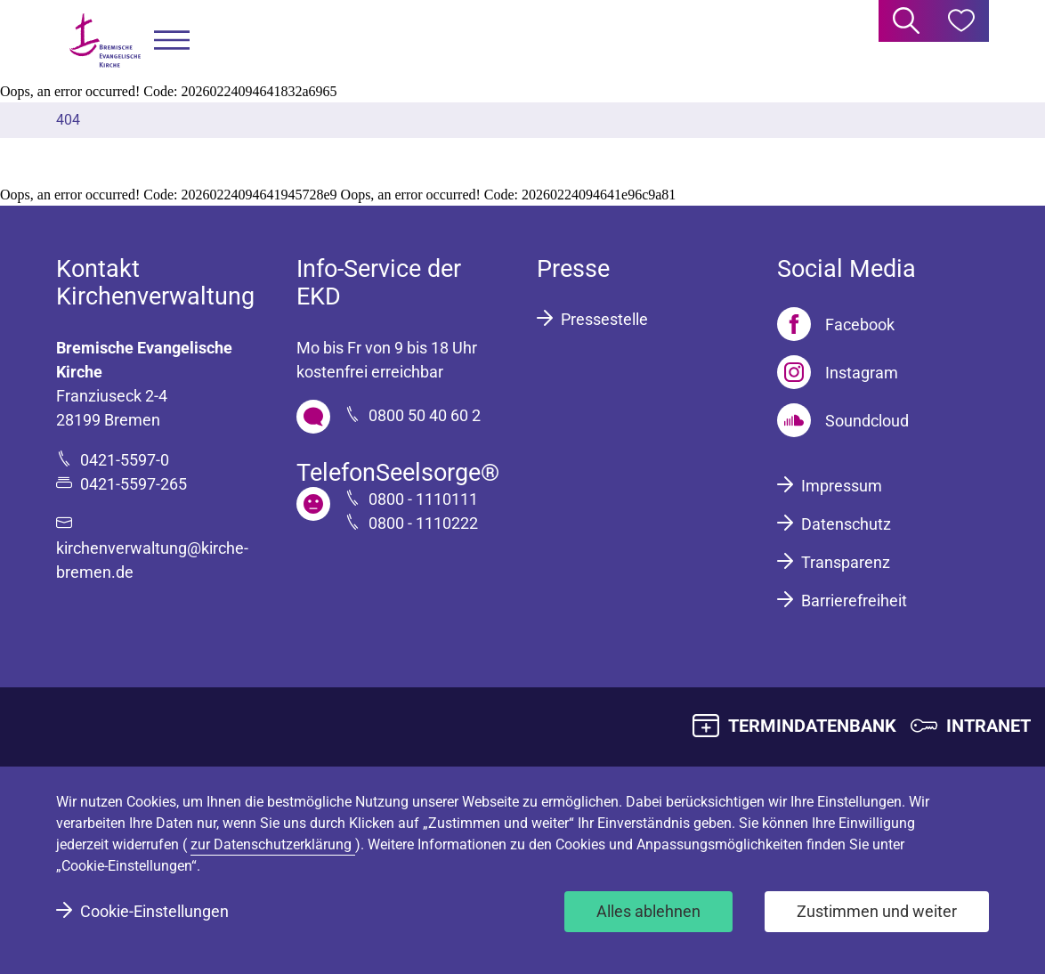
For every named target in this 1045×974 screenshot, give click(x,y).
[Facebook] (836, 324)
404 (68, 119)
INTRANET (988, 725)
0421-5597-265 (133, 484)
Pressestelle (604, 319)
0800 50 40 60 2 (425, 415)
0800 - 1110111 (423, 499)
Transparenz (845, 562)
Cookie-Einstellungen (154, 911)
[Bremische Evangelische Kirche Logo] (105, 40)
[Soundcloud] (843, 420)
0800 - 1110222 (423, 523)
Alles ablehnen (648, 911)
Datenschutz (846, 524)
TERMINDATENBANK (812, 725)
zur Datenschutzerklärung (272, 844)
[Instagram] (837, 372)
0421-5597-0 (124, 459)
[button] (172, 40)
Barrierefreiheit (854, 600)
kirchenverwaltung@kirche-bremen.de (152, 560)
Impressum (841, 485)
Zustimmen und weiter (877, 911)
